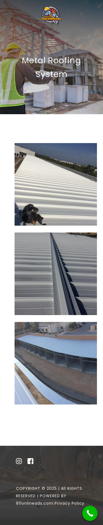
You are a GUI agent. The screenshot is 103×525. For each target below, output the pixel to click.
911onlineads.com (34, 503)
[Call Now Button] (90, 513)
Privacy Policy (69, 503)
